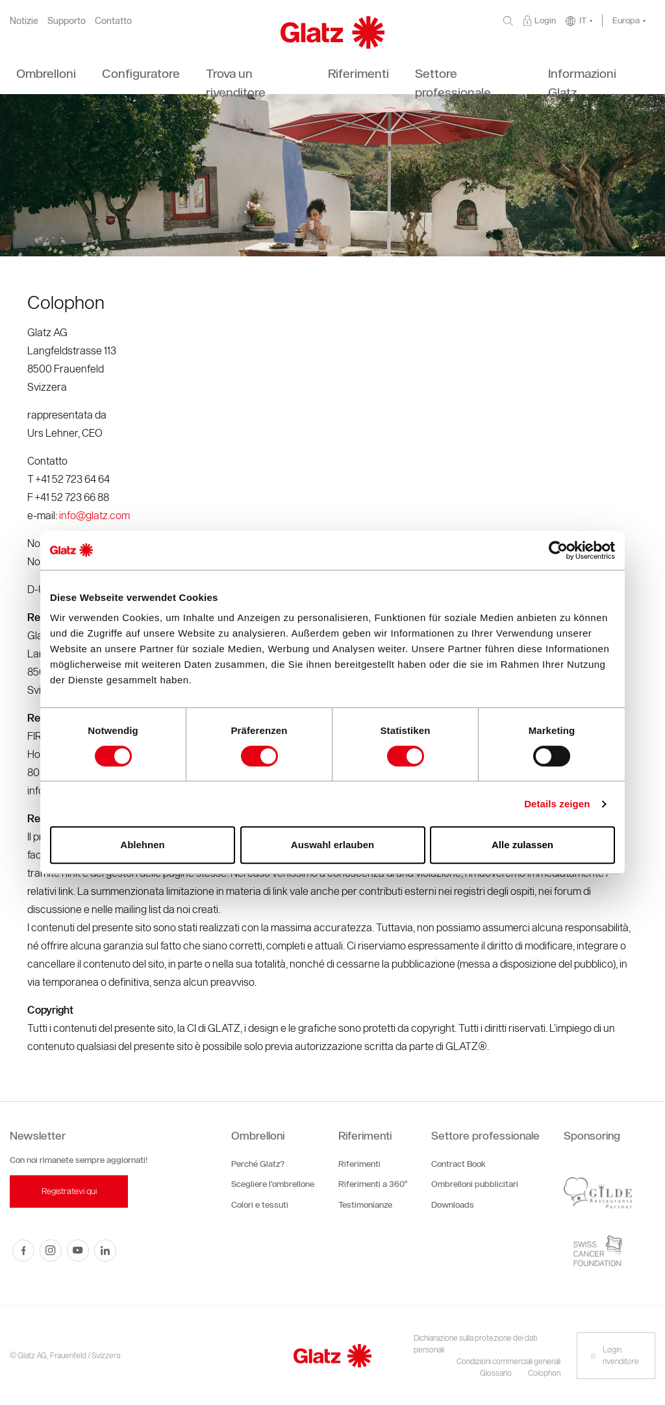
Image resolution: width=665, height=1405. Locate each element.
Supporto (66, 21)
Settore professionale (485, 1135)
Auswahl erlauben (332, 844)
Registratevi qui (69, 1191)
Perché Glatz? (257, 1164)
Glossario (496, 1373)
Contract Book (458, 1164)
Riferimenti (365, 1135)
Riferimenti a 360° (372, 1184)
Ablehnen (142, 844)
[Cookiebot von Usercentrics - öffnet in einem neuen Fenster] (558, 550)
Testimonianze (365, 1205)
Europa (626, 20)
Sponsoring (592, 1135)
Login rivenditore (614, 1355)
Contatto (113, 21)
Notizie (24, 21)
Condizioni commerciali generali (508, 1361)
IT (582, 20)
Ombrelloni (257, 1135)
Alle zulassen (522, 844)
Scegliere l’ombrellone (272, 1184)
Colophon (544, 1373)
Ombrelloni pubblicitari (474, 1184)
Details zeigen (557, 803)
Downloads (452, 1205)
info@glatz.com (94, 515)
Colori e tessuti (259, 1205)
